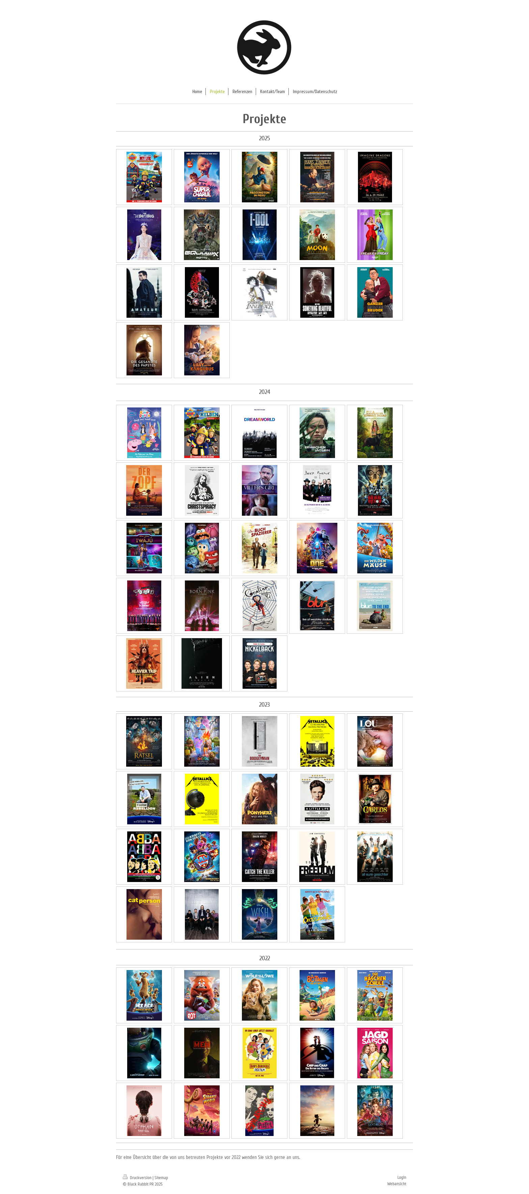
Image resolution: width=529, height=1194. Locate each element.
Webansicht (396, 1184)
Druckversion (137, 1178)
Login (401, 1177)
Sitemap (161, 1178)
